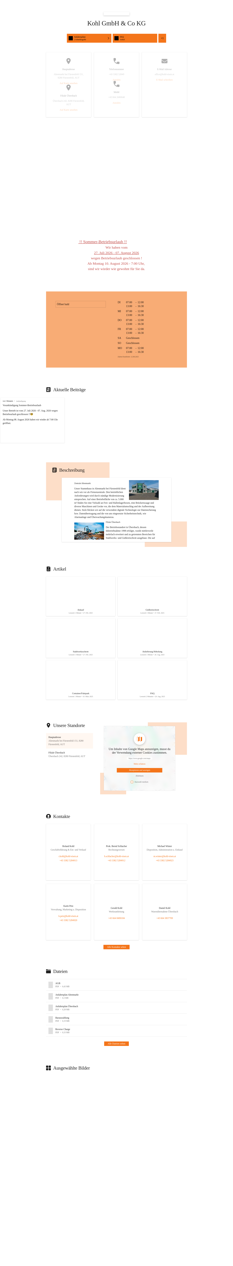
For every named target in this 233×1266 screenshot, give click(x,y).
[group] (116, 420)
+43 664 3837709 (164, 946)
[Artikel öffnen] (80, 620)
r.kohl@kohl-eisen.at (68, 884)
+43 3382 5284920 (68, 948)
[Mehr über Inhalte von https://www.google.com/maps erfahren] (140, 792)
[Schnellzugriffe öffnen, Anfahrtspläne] (89, 38)
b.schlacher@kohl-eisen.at (116, 884)
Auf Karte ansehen (68, 83)
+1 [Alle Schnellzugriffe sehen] (162, 38)
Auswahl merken (139, 810)
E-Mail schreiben (164, 80)
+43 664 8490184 (116, 946)
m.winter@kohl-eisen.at (165, 884)
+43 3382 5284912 (116, 888)
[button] (69, 769)
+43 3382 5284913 (68, 888)
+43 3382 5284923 (164, 888)
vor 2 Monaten (8, 401)
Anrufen (116, 80)
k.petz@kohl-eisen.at (68, 944)
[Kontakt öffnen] (68, 875)
